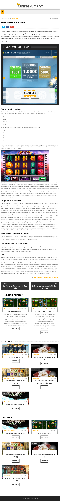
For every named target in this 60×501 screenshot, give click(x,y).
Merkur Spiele (15, 18)
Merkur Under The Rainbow (44, 311)
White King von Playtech (15, 357)
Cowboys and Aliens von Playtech (15, 404)
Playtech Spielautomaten (9, 354)
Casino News (36, 354)
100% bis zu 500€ (30, 96)
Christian (18, 308)
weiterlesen (15, 328)
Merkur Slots (37, 277)
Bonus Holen (35, 100)
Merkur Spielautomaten (45, 277)
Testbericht (25, 100)
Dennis (47, 308)
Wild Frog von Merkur (15, 311)
